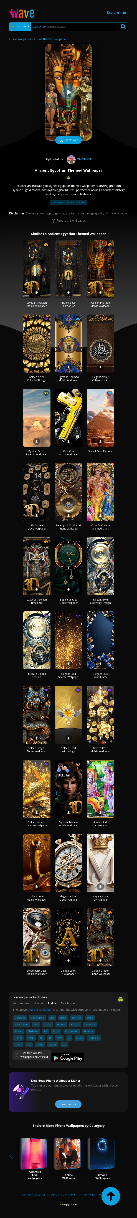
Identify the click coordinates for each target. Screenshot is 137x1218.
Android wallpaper (39, 1010)
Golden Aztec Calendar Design (36, 378)
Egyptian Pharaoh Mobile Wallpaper (36, 304)
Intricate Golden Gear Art (36, 675)
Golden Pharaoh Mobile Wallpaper (100, 304)
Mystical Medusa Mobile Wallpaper (68, 824)
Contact (26, 1194)
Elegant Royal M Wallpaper (100, 898)
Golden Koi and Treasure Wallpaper (36, 824)
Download (68, 140)
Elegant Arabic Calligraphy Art (100, 378)
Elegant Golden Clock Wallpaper (68, 898)
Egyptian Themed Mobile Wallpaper (69, 378)
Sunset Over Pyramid (100, 451)
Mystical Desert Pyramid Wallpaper (36, 452)
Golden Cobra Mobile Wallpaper (37, 898)
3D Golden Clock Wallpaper (36, 527)
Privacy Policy (87, 1194)
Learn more (68, 1104)
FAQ (101, 1194)
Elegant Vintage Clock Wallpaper (68, 601)
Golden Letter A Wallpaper (69, 972)
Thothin (78, 159)
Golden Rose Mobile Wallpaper (100, 749)
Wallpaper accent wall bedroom (68, 202)
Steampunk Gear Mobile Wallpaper (37, 972)
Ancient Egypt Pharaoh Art (68, 304)
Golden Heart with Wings (68, 749)
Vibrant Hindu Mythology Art (100, 824)
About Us (40, 1194)
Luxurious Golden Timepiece (37, 601)
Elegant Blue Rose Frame (100, 675)
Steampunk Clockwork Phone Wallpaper (68, 527)
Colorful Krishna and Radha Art (100, 527)
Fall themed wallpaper (52, 39)
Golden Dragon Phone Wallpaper (36, 749)
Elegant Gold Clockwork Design (100, 601)
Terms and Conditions (62, 1194)
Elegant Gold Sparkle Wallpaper (68, 675)
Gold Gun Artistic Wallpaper (68, 452)
